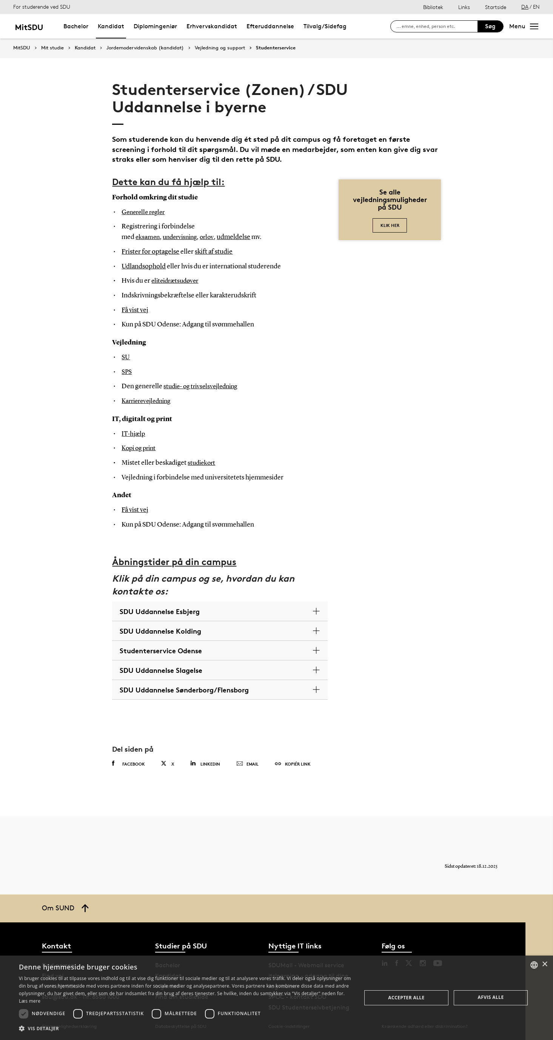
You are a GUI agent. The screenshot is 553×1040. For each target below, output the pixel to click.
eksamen (148, 237)
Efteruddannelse (270, 26)
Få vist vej (135, 310)
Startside (495, 7)
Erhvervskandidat (211, 26)
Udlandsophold (144, 266)
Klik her (389, 225)
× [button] (544, 964)
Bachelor (75, 26)
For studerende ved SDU (41, 6)
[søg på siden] (437, 26)
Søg (490, 26)
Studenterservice (276, 48)
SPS (127, 372)
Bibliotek (433, 7)
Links (464, 7)
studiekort (202, 462)
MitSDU (21, 47)
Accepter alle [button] (406, 997)
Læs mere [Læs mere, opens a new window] (29, 1001)
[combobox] (534, 965)
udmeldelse (239, 237)
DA (524, 6)
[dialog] (276, 998)
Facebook (128, 764)
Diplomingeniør (155, 26)
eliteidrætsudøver (177, 280)
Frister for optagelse (150, 251)
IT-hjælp (134, 433)
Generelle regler (145, 212)
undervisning (183, 237)
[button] (185, 1029)
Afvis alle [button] (491, 997)
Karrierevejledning (149, 401)
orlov (212, 237)
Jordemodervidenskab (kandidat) (145, 48)
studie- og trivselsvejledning (203, 386)
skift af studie (214, 251)
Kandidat (111, 26)
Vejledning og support (220, 48)
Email (247, 764)
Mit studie (52, 48)
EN (536, 6)
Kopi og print (140, 448)
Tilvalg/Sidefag (325, 26)
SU (126, 357)
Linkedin (205, 763)
